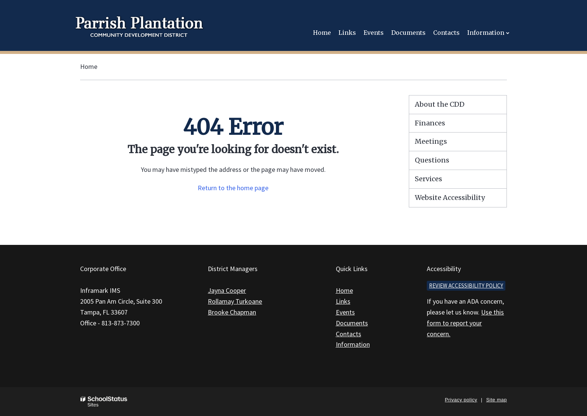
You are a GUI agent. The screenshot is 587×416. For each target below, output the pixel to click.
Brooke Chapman (232, 312)
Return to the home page (233, 187)
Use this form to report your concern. (465, 323)
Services (428, 178)
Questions (432, 160)
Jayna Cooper (227, 290)
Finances (430, 123)
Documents (352, 323)
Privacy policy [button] (461, 400)
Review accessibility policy (466, 285)
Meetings (431, 141)
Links (343, 301)
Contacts (348, 334)
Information (353, 344)
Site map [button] (496, 400)
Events (345, 312)
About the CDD (440, 104)
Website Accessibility (450, 197)
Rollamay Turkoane (235, 301)
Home (88, 66)
